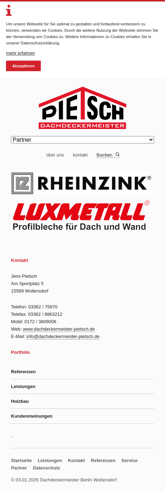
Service (129, 460)
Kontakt (76, 460)
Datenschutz (46, 468)
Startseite (21, 460)
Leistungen (23, 386)
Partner (19, 468)
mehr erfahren (20, 53)
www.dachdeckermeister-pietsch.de (59, 329)
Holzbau (20, 401)
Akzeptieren (23, 66)
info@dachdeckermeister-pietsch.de (63, 336)
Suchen (117, 155)
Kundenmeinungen (31, 416)
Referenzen (23, 371)
